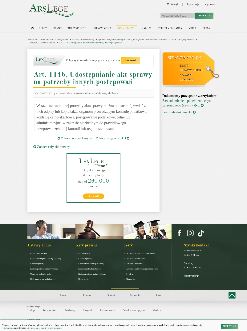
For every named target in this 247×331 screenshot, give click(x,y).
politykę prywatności (51, 328)
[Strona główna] (32, 29)
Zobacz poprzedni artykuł (75, 138)
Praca (158, 295)
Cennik (58, 28)
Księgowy (130, 279)
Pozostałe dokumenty (179, 112)
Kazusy (147, 28)
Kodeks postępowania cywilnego (44, 268)
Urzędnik (87, 310)
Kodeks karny (84, 253)
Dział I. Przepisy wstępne (182, 39)
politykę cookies (32, 328)
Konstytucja (83, 279)
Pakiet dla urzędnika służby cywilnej (45, 258)
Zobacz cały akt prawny (51, 147)
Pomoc (63, 295)
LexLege (186, 79)
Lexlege (31, 310)
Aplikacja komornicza (135, 258)
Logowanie (210, 4)
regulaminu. (7, 328)
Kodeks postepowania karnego (43, 279)
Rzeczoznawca (107, 310)
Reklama (87, 295)
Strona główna (46, 39)
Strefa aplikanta (170, 28)
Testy (43, 28)
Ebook (206, 28)
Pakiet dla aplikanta (38, 253)
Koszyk (173, 4)
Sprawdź (93, 196)
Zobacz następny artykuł (112, 138)
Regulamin (135, 295)
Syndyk (129, 274)
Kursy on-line (76, 28)
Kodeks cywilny (37, 263)
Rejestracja (193, 4)
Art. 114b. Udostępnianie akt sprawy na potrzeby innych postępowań (90, 42)
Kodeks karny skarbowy (83, 39)
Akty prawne (126, 28)
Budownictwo (50, 310)
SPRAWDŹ (130, 60)
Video (192, 28)
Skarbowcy (70, 310)
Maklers (156, 310)
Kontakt (111, 295)
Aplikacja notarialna (135, 263)
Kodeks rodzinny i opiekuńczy (91, 263)
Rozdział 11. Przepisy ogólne (42, 42)
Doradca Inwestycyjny (134, 310)
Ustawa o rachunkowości (40, 274)
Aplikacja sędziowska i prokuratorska (142, 268)
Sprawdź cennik (184, 58)
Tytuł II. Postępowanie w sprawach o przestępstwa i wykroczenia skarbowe (132, 39)
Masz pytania (191, 275)
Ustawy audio (101, 28)
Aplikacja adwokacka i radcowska (140, 253)
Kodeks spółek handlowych (90, 268)
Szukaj (204, 15)
